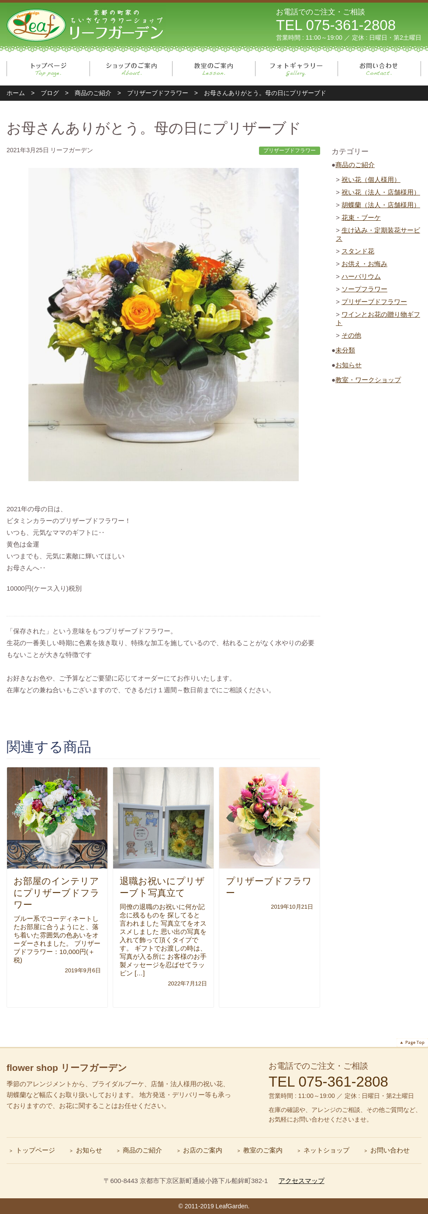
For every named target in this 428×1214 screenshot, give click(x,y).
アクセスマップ (301, 1180)
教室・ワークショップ (368, 379)
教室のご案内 (214, 69)
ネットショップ (326, 1150)
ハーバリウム (361, 276)
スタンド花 (358, 251)
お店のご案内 (202, 1150)
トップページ (48, 69)
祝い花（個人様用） (371, 179)
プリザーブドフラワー (374, 301)
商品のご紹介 (355, 164)
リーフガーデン (86, 24)
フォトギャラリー (296, 69)
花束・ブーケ (361, 217)
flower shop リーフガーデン (67, 1068)
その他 (351, 335)
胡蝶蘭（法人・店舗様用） (381, 205)
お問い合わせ (379, 69)
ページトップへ (412, 1042)
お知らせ (348, 365)
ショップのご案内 (131, 69)
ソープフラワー (364, 289)
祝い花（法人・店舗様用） (381, 192)
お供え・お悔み (364, 263)
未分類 (345, 350)
